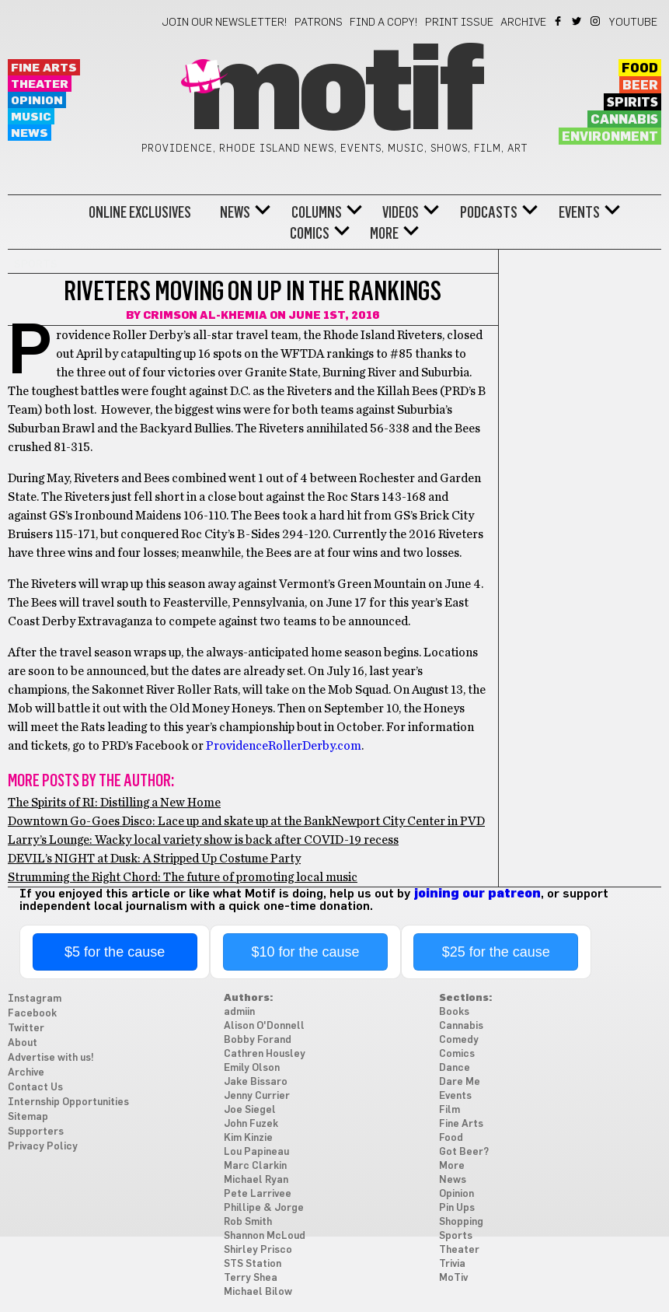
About (22, 1043)
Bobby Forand (257, 1040)
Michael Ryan (256, 1180)
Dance (454, 1068)
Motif (334, 93)
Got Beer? (464, 1152)
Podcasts (488, 212)
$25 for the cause (496, 952)
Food (640, 68)
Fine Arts (44, 68)
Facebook (559, 21)
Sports (455, 1236)
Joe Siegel (250, 1110)
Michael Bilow (258, 1292)
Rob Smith (248, 1222)
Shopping (461, 1222)
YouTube (633, 22)
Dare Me (459, 1082)
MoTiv (453, 1278)
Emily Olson (252, 1068)
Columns (316, 212)
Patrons (318, 22)
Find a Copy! (384, 22)
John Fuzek (251, 1124)
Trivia (452, 1264)
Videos (400, 212)
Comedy (459, 1040)
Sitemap (28, 1117)
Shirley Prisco (258, 1250)
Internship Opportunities (68, 1102)
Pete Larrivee (257, 1194)
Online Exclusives (140, 212)
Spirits (632, 102)
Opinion (37, 101)
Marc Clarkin (255, 1166)
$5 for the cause (114, 952)
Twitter (578, 21)
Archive (523, 22)
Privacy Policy (43, 1147)
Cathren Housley (264, 1054)
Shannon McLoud (264, 1236)
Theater (39, 84)
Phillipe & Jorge (264, 1208)
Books (454, 1012)
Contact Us (35, 1088)
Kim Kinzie (248, 1138)
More (384, 233)
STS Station (252, 1264)
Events (579, 212)
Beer (640, 85)
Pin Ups (457, 1208)
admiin (239, 1012)
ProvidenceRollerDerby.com (283, 746)
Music (31, 117)
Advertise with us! (51, 1058)
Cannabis (624, 120)
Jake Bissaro (255, 1082)
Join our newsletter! (224, 22)
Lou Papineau (256, 1152)
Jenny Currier (257, 1096)
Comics (309, 233)
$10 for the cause (305, 952)
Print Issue (459, 22)
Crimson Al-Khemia (205, 315)
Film (449, 1110)
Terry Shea (250, 1278)
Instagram (596, 21)
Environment (610, 137)
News (29, 133)
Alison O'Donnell (264, 1026)
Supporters (36, 1132)
